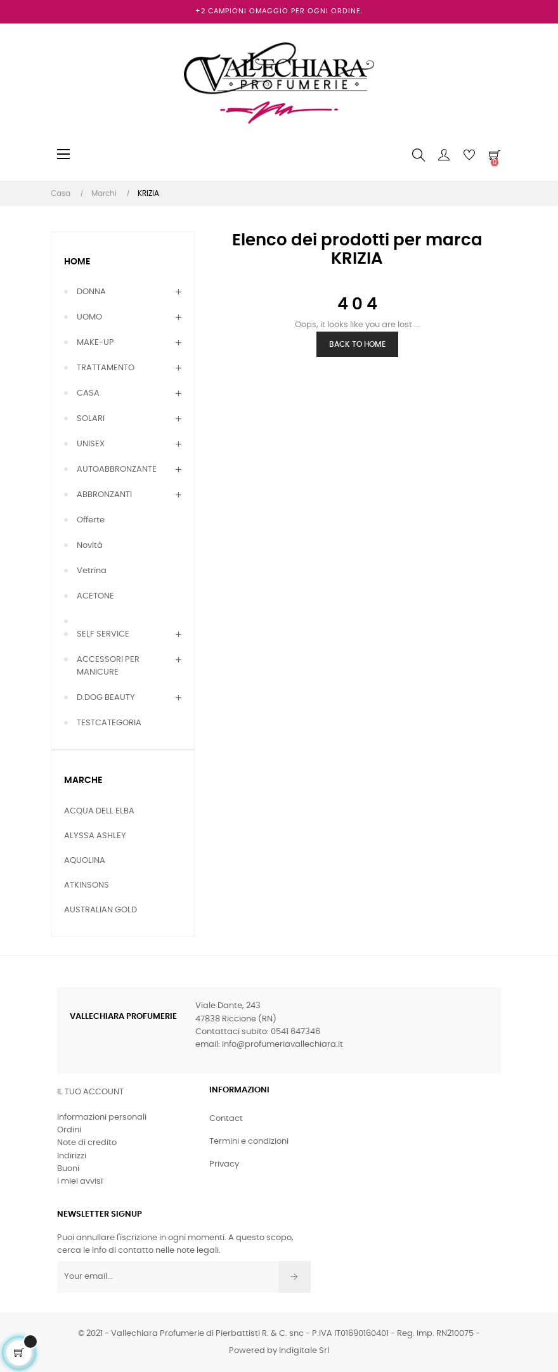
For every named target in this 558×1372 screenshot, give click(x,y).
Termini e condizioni (249, 1141)
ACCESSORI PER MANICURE (108, 666)
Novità (90, 545)
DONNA (91, 292)
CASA (88, 393)
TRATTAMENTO (105, 368)
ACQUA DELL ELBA (99, 811)
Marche (83, 780)
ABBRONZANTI (104, 495)
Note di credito (87, 1143)
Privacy (224, 1164)
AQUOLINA (84, 861)
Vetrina (92, 571)
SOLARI (91, 419)
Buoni (68, 1169)
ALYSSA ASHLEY (95, 836)
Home (77, 261)
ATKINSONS (86, 885)
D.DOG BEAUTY (106, 698)
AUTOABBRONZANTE (117, 469)
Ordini (69, 1130)
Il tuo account (90, 1092)
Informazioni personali (101, 1117)
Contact (226, 1119)
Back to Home (357, 344)
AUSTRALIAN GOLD (100, 910)
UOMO (89, 317)
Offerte (91, 520)
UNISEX (91, 444)
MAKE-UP (95, 343)
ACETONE (95, 596)
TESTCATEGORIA (109, 723)
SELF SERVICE (103, 634)
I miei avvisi (80, 1181)
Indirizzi (71, 1156)
